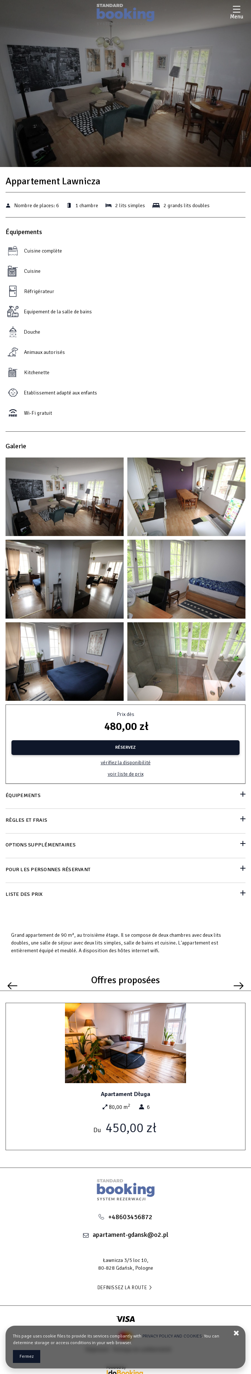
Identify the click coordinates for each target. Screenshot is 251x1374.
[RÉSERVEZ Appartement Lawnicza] (125, 747)
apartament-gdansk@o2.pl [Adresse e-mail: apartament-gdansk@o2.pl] (130, 1235)
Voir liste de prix (126, 774)
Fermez (27, 1356)
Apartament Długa (125, 1094)
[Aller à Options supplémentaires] (125, 845)
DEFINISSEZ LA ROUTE (125, 1288)
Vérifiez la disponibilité (126, 762)
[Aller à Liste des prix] (125, 895)
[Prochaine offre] (239, 986)
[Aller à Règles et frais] (125, 820)
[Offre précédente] (12, 986)
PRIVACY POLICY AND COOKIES (172, 1336)
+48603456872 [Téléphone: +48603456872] (130, 1217)
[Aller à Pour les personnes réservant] (125, 870)
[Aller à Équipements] (125, 796)
